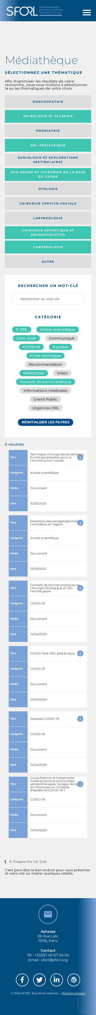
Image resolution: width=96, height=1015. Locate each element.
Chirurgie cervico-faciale (48, 203)
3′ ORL (21, 329)
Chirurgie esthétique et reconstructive (48, 233)
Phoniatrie (48, 130)
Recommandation (45, 364)
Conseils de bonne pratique (45, 382)
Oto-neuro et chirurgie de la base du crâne (48, 174)
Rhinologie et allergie (48, 116)
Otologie (48, 189)
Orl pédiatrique (48, 145)
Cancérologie (48, 247)
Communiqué (61, 338)
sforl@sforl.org (54, 960)
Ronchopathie (48, 102)
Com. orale (26, 338)
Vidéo (62, 373)
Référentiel (33, 373)
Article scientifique (57, 329)
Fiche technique (45, 355)
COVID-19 (31, 347)
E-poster (60, 347)
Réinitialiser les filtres (45, 422)
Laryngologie (48, 218)
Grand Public (45, 399)
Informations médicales (45, 390)
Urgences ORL (45, 408)
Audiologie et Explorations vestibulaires (48, 160)
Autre (48, 261)
